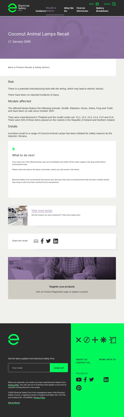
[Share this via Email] (36, 242)
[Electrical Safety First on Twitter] (91, 380)
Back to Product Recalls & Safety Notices (29, 67)
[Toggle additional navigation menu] (94, 3)
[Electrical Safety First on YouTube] (79, 380)
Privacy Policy (39, 397)
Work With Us (107, 359)
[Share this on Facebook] (42, 242)
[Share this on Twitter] (48, 242)
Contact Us (83, 363)
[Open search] (110, 4)
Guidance (41, 11)
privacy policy (13, 385)
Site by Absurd (14, 402)
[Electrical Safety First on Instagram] (98, 381)
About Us (81, 359)
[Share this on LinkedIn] (55, 242)
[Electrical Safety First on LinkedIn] (106, 381)
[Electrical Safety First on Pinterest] (79, 389)
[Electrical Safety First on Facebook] (85, 381)
